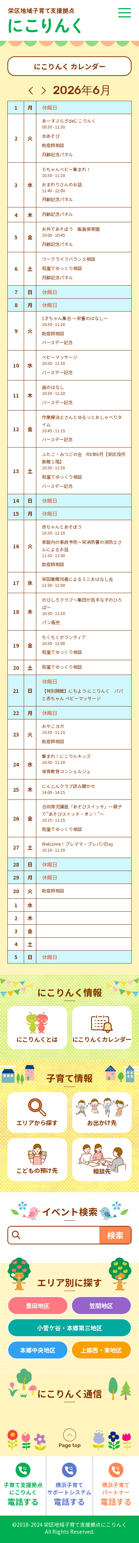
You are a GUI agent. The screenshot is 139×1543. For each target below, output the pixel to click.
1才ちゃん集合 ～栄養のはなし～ (75, 318)
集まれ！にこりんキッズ (66, 756)
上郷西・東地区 (101, 1350)
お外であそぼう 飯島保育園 (71, 229)
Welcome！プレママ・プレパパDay (77, 844)
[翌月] (41, 90)
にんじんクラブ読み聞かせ (68, 786)
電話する (23, 1485)
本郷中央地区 (38, 1350)
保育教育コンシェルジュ (66, 771)
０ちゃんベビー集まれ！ (66, 169)
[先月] (32, 90)
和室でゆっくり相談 (62, 268)
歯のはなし (53, 387)
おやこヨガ (53, 726)
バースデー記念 (57, 342)
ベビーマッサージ (59, 357)
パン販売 (51, 622)
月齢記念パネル (57, 154)
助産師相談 (53, 145)
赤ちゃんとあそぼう (62, 526)
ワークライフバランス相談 (68, 259)
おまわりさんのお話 (62, 184)
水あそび (51, 136)
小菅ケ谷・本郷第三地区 (69, 1327)
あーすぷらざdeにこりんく (69, 120)
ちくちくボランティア (64, 637)
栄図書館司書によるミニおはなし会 (77, 579)
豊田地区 (38, 1305)
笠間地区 (101, 1305)
